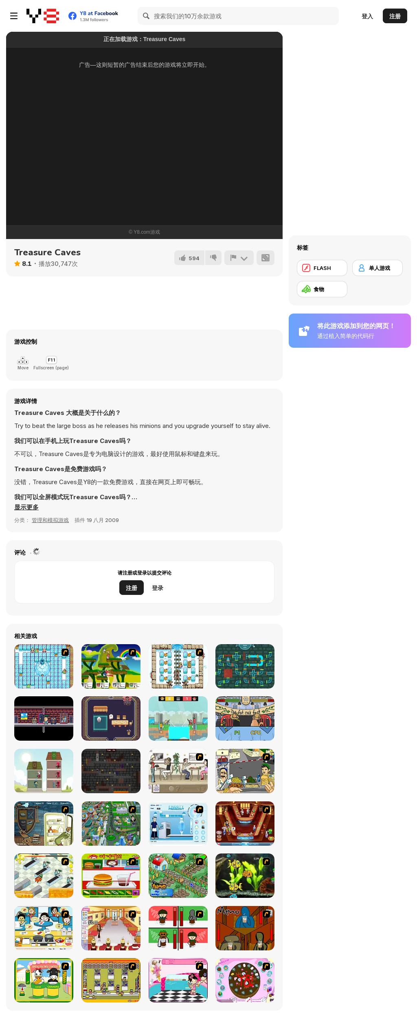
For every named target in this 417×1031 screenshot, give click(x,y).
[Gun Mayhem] (110, 666)
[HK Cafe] (43, 928)
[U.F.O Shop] (110, 980)
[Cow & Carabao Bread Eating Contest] (43, 980)
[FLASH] (322, 268)
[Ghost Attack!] (43, 718)
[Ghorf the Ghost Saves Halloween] (110, 718)
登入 (367, 16)
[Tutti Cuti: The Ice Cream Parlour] (178, 980)
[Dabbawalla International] (110, 823)
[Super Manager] (43, 875)
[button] (26, 507)
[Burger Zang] (110, 875)
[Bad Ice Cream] (43, 666)
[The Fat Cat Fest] (244, 718)
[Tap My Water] (244, 666)
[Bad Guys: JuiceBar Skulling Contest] (244, 928)
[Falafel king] (244, 771)
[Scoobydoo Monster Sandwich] (43, 823)
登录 (157, 587)
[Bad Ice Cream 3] (178, 666)
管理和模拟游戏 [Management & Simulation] (50, 520)
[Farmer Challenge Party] (178, 718)
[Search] (147, 16)
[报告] (239, 257)
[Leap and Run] (110, 771)
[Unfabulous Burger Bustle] (110, 928)
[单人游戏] (377, 268)
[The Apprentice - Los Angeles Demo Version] (244, 823)
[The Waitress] (178, 771)
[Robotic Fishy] (244, 875)
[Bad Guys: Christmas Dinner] (178, 928)
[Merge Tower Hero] (43, 771)
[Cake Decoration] (244, 980)
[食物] (322, 289)
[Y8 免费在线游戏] (42, 16)
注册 (395, 16)
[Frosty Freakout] (178, 823)
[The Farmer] (178, 875)
